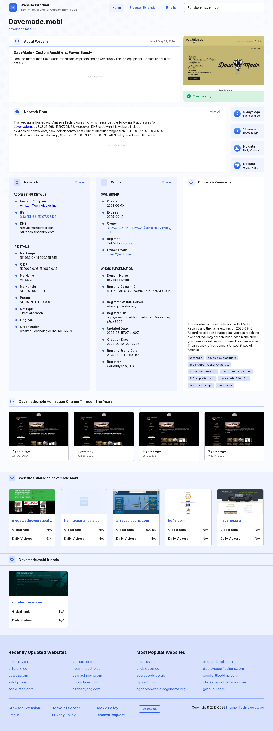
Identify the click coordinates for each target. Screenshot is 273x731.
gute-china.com (85, 682)
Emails (171, 7)
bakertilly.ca (18, 662)
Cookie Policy (107, 708)
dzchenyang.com (86, 689)
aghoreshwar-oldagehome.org (161, 689)
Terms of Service (66, 708)
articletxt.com (19, 668)
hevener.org (230, 520)
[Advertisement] (94, 88)
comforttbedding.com (220, 675)
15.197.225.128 (47, 216)
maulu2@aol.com (119, 254)
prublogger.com (149, 668)
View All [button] (215, 111)
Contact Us (150, 709)
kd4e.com (176, 520)
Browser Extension (143, 7)
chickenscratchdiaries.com (224, 682)
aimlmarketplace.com (220, 662)
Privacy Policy (64, 715)
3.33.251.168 (28, 216)
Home (116, 7)
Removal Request (110, 715)
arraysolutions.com (132, 520)
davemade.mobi (22, 29)
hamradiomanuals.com (83, 520)
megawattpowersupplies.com (37, 520)
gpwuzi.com (18, 675)
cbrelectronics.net (28, 602)
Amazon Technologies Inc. (38, 205)
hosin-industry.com (88, 668)
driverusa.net (147, 662)
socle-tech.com (21, 689)
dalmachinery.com (87, 675)
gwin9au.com (214, 689)
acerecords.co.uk (150, 675)
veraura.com (83, 662)
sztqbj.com (17, 682)
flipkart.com (146, 682)
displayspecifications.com (223, 668)
